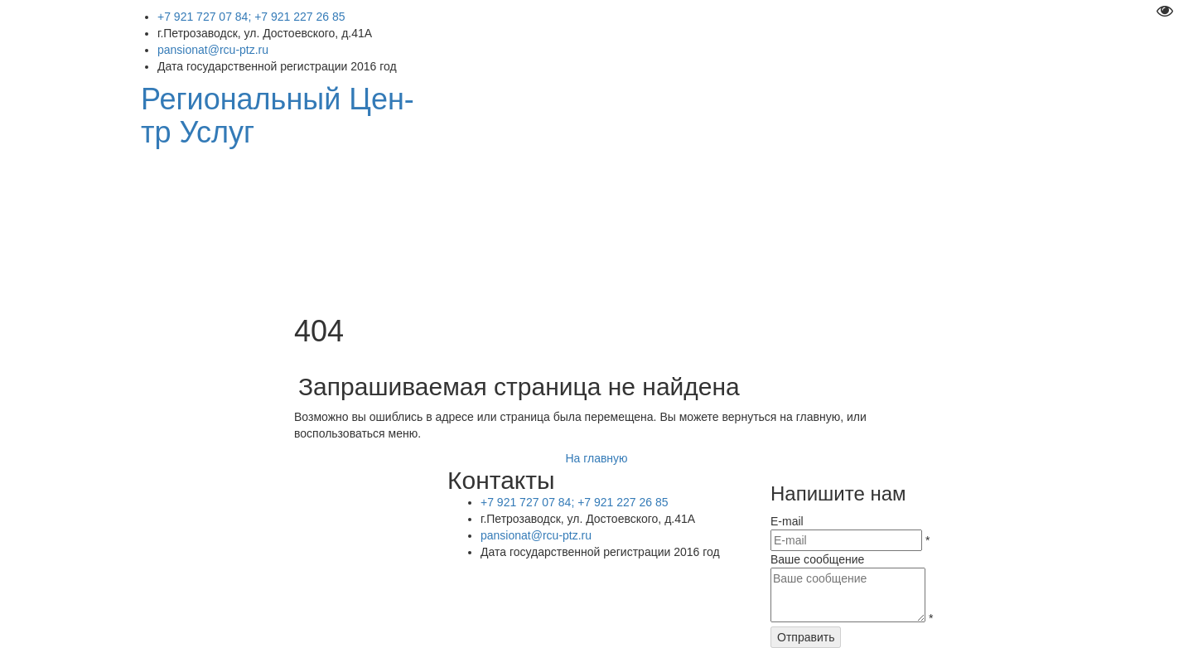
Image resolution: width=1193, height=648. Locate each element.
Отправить (805, 637)
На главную (596, 458)
